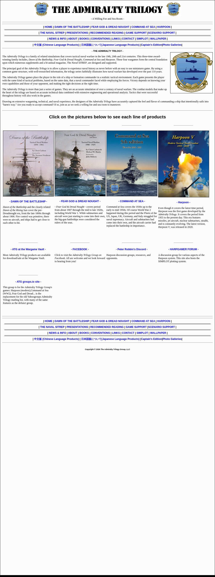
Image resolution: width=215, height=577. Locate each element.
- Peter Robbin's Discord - (131, 249)
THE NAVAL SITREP (52, 32)
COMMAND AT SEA (143, 26)
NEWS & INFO (57, 38)
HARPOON (163, 26)
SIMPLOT (142, 38)
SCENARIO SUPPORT (161, 32)
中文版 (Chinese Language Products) (56, 44)
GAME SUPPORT (136, 32)
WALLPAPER (158, 38)
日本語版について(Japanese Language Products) (110, 44)
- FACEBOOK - (80, 249)
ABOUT (72, 38)
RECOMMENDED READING (107, 32)
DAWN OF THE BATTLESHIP (71, 26)
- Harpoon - (183, 202)
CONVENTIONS (100, 38)
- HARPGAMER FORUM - (183, 249)
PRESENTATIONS (77, 32)
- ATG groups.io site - (28, 281)
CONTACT (128, 38)
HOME (48, 26)
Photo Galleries (172, 44)
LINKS (116, 38)
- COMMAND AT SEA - (131, 201)
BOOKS (84, 38)
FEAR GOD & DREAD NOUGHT (110, 26)
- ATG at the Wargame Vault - (28, 249)
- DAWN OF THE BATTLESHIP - (28, 201)
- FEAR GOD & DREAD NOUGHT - (79, 201)
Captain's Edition (151, 44)
